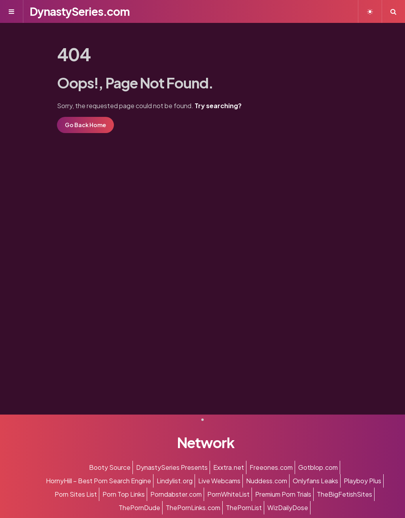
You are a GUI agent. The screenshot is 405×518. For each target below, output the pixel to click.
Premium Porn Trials (283, 494)
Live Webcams (219, 481)
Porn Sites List (76, 494)
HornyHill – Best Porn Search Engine (98, 481)
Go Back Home (85, 124)
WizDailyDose (287, 507)
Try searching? (218, 105)
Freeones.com (271, 467)
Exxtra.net (228, 467)
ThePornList (244, 507)
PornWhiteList (228, 494)
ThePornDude (139, 507)
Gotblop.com (318, 467)
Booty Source (110, 467)
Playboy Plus (362, 481)
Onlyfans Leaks (315, 481)
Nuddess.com (266, 481)
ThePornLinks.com (193, 507)
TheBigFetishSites (344, 494)
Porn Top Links (123, 494)
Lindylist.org (175, 481)
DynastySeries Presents (172, 467)
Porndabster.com (176, 494)
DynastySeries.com (80, 11)
